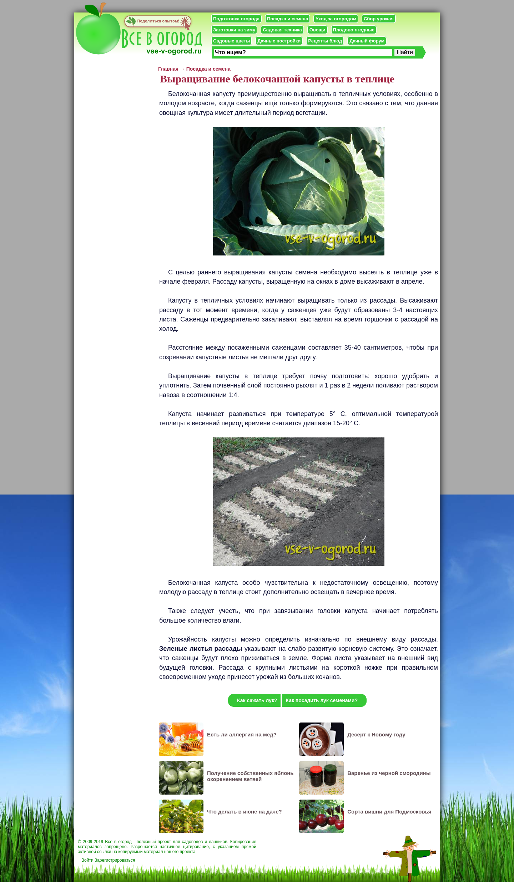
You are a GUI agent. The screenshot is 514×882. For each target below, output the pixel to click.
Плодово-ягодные (354, 29)
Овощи (317, 29)
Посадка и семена (287, 18)
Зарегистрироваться (115, 860)
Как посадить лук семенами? (322, 700)
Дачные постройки (279, 41)
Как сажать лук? (257, 700)
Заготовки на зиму (234, 29)
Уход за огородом (336, 18)
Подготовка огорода (236, 18)
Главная (168, 69)
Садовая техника (282, 29)
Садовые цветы (231, 41)
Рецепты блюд (325, 41)
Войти (87, 860)
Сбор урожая (379, 18)
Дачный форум (366, 41)
